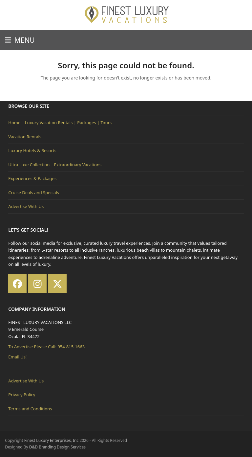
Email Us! (17, 357)
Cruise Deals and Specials (33, 192)
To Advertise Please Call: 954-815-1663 (46, 347)
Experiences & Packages (32, 178)
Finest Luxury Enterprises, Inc (51, 440)
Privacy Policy (21, 395)
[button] (19, 40)
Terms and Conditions (30, 409)
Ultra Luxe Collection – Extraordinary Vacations (54, 165)
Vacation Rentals (24, 137)
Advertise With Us (26, 206)
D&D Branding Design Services (57, 447)
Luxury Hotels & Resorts (32, 150)
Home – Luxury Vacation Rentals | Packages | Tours (60, 123)
